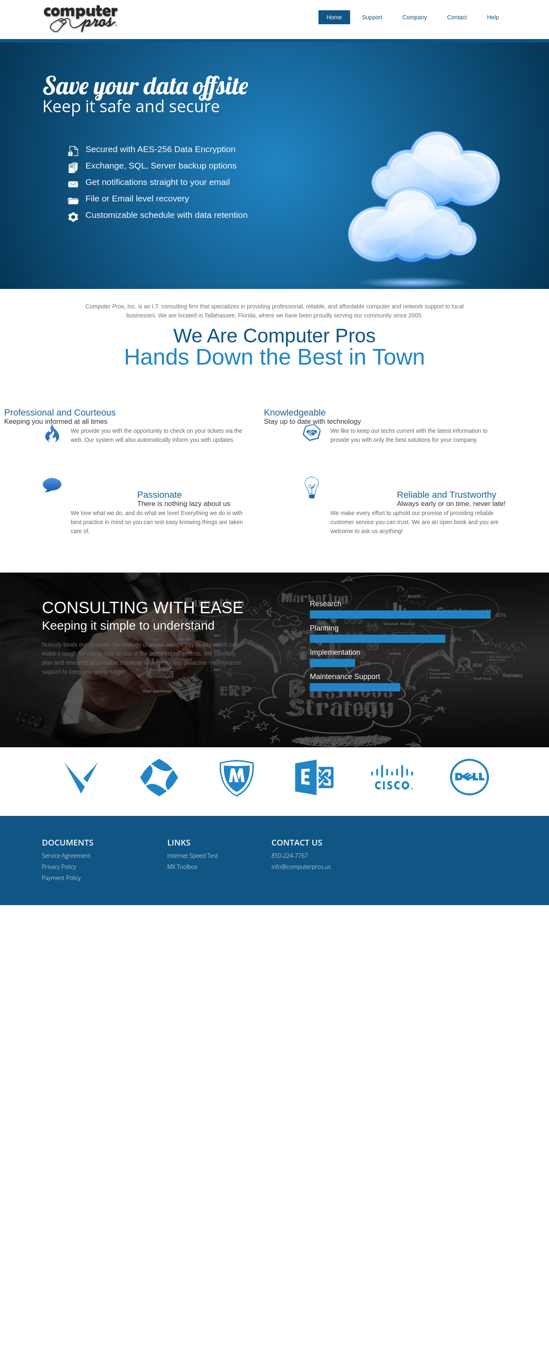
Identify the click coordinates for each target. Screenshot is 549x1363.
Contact (457, 17)
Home (334, 17)
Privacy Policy (59, 867)
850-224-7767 (290, 855)
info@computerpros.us (301, 867)
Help (493, 17)
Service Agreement (66, 855)
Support (372, 17)
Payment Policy (61, 878)
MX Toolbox (182, 867)
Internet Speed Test (192, 855)
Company (414, 17)
